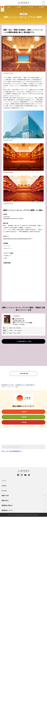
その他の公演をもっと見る (24, 341)
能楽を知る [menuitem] (5, 500)
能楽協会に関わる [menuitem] (7, 505)
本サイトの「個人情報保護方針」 (12, 451)
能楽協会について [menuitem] (7, 510)
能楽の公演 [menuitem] (5, 495)
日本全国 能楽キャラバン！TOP (7, 384)
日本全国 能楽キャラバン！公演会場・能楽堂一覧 (24, 384)
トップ (4, 480)
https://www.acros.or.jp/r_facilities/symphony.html (17, 238)
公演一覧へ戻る (24, 373)
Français (4, 490)
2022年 (24, 417)
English (4, 485)
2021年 (24, 411)
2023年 (24, 422)
